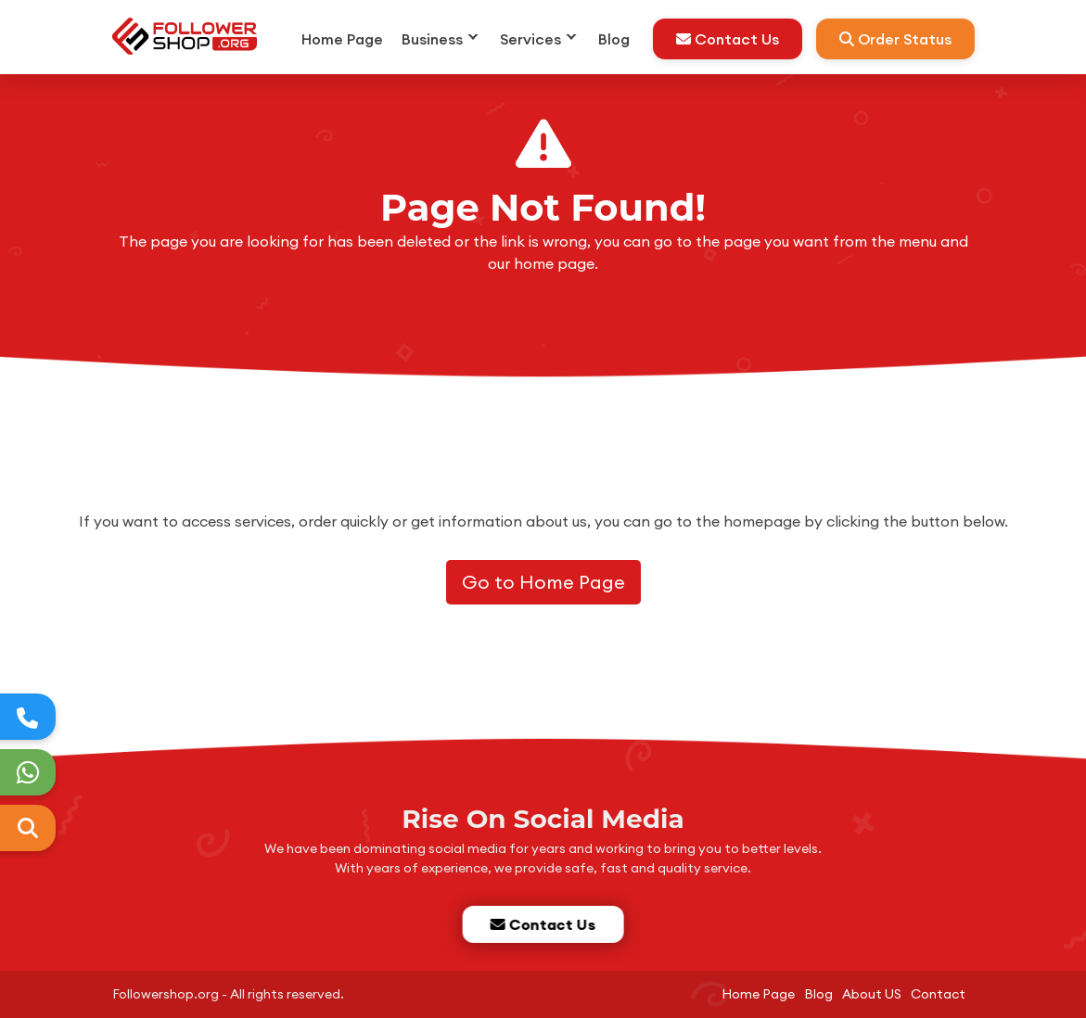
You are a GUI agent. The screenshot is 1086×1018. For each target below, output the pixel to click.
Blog (614, 39)
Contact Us (727, 39)
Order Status (895, 39)
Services (530, 39)
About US (871, 994)
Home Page (342, 39)
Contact (938, 994)
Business (432, 39)
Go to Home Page (543, 581)
